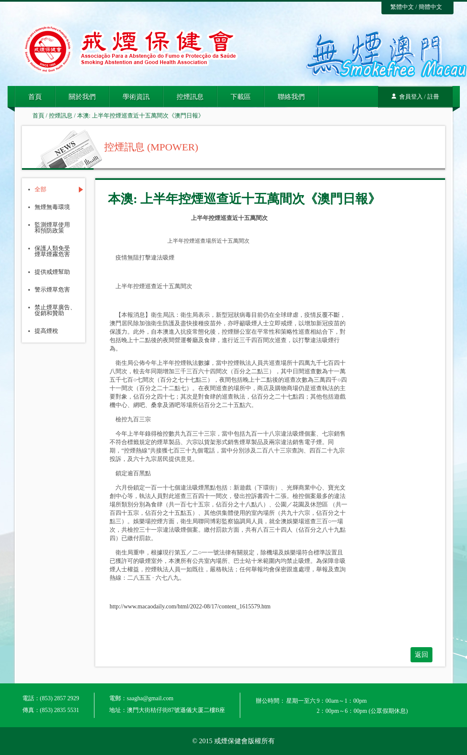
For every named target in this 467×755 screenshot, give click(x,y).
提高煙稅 (46, 331)
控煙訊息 (190, 96)
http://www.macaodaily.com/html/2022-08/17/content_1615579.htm (190, 606)
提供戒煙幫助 (52, 272)
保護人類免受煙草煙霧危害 (52, 251)
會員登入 (411, 97)
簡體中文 (430, 7)
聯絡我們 (291, 96)
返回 (421, 654)
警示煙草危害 (52, 290)
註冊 (433, 97)
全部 (40, 190)
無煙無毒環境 (52, 207)
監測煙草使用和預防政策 (52, 228)
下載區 (241, 96)
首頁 (35, 96)
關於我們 (82, 96)
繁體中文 (402, 7)
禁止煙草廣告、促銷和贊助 (55, 310)
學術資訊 (136, 96)
